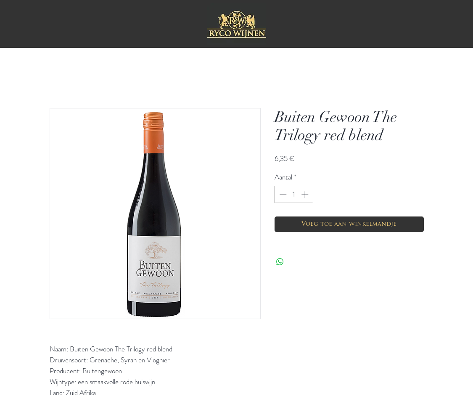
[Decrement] (282, 194)
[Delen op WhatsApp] (280, 262)
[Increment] (305, 194)
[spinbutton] (293, 194)
